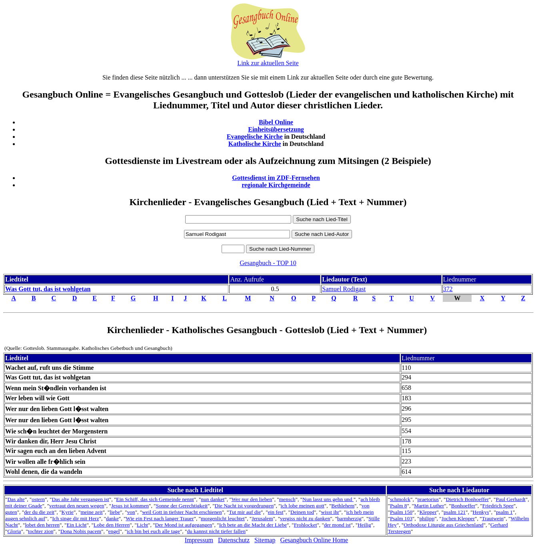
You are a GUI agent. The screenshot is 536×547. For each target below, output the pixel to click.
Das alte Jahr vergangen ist (80, 499)
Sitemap (264, 540)
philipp (426, 518)
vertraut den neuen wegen (76, 506)
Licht (142, 525)
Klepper (427, 512)
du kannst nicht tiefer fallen (216, 531)
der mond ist (337, 525)
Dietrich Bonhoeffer (467, 499)
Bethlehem (342, 506)
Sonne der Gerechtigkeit (182, 506)
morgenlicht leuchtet (223, 518)
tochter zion (40, 531)
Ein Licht (77, 525)
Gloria (14, 531)
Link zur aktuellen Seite (267, 63)
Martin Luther (429, 506)
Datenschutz (234, 540)
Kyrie (68, 512)
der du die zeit (39, 512)
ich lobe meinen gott (302, 506)
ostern (38, 499)
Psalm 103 (401, 518)
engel (114, 531)
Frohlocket (305, 525)
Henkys (481, 512)
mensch (287, 499)
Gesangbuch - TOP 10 (268, 263)
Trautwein (493, 518)
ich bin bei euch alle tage (153, 531)
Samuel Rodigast (344, 288)
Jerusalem (262, 518)
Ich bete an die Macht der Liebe (253, 525)
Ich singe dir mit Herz (75, 518)
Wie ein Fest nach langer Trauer (160, 518)
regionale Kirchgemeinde (276, 185)
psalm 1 (504, 512)
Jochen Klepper (458, 518)
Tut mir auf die (245, 512)
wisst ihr (330, 512)
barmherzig (349, 518)
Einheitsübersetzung (276, 129)
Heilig (364, 525)
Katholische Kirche (254, 143)
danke (112, 518)
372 (448, 288)
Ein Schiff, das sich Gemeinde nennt (155, 499)
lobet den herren (42, 525)
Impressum (199, 540)
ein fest (276, 512)
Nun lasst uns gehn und (328, 499)
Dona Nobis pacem (80, 531)
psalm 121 (455, 512)
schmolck (400, 499)
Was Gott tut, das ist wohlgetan (47, 288)
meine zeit (92, 512)
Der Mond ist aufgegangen (183, 525)
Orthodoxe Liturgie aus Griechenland (443, 525)
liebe (115, 512)
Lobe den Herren (112, 525)
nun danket (212, 499)
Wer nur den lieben (252, 499)
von (131, 512)
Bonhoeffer (463, 506)
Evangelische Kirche (255, 136)
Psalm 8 (398, 506)
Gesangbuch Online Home (314, 540)
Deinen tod (302, 512)
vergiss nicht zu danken (305, 518)
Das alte (15, 499)
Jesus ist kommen (130, 506)
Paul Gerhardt (510, 499)
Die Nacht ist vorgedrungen (244, 506)
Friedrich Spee (498, 506)
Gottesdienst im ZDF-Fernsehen (276, 177)
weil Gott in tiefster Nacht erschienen (182, 512)
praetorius (428, 499)
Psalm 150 (401, 512)
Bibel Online (276, 122)
